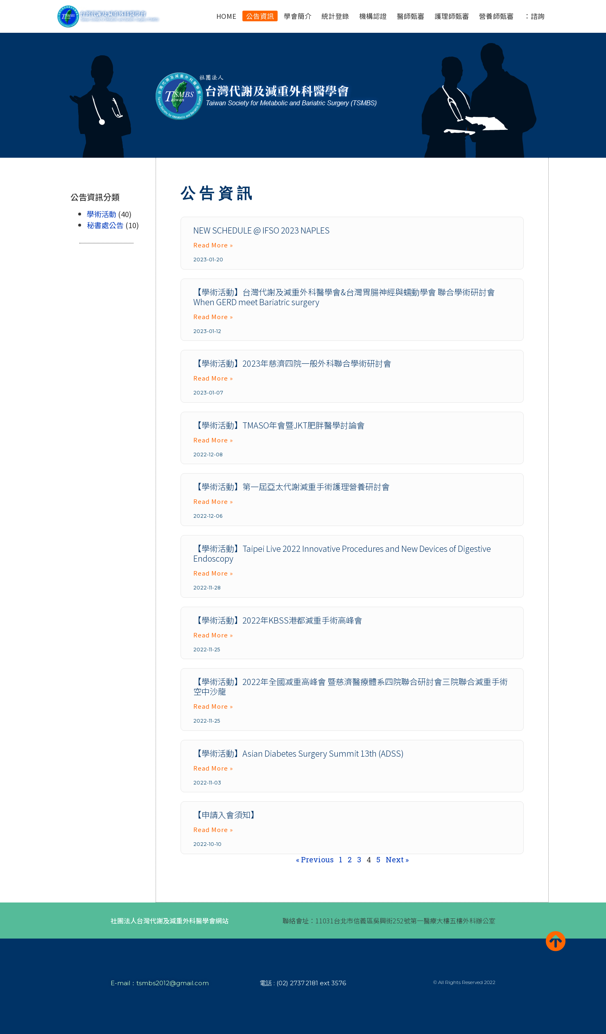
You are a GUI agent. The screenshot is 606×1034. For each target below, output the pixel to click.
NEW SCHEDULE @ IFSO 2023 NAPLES (261, 230)
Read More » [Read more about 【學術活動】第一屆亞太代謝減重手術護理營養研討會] (213, 501)
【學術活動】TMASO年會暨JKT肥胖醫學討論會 (279, 425)
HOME (226, 16)
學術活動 (101, 214)
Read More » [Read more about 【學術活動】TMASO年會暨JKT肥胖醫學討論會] (213, 439)
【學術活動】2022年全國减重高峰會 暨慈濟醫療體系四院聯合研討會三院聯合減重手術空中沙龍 (350, 686)
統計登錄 (335, 16)
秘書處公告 (105, 225)
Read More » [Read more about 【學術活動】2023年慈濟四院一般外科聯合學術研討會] (213, 378)
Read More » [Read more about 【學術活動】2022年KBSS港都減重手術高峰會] (213, 634)
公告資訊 (260, 16)
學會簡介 (298, 16)
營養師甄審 (496, 16)
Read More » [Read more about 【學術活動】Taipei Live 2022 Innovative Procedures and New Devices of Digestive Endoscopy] (213, 573)
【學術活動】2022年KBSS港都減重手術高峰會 (277, 620)
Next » (397, 859)
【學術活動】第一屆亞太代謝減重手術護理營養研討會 (291, 486)
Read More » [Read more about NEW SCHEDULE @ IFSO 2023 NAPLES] (213, 244)
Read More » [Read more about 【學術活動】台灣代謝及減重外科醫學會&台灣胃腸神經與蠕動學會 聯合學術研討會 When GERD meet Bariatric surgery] (213, 316)
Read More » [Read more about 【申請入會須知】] (213, 829)
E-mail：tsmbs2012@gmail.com (160, 983)
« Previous (315, 859)
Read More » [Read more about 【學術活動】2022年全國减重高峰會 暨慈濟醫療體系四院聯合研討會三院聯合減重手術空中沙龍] (213, 706)
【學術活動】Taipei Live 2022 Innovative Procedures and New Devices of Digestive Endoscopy (342, 553)
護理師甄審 (451, 16)
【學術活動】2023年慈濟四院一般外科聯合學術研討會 (292, 363)
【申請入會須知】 (226, 815)
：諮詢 (534, 16)
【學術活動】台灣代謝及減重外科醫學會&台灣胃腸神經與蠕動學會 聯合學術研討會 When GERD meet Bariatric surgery (344, 297)
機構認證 (373, 16)
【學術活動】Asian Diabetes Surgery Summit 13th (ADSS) (298, 753)
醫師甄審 (411, 16)
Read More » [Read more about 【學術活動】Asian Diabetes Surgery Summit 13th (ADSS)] (213, 768)
